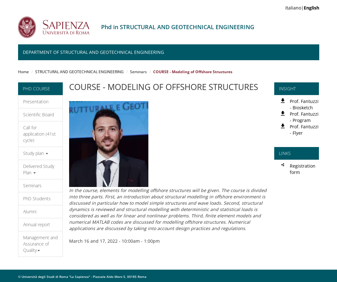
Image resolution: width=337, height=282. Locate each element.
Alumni (29, 211)
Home (23, 71)
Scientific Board (38, 115)
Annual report (36, 224)
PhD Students (37, 198)
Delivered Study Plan (38, 169)
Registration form (302, 169)
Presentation (36, 102)
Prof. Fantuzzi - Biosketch (304, 104)
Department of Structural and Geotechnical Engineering (93, 52)
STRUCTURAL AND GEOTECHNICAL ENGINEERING (79, 71)
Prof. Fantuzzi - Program (304, 117)
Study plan (35, 153)
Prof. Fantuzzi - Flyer (304, 130)
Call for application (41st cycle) (39, 134)
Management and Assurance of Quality (40, 243)
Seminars (138, 71)
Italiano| (302, 8)
